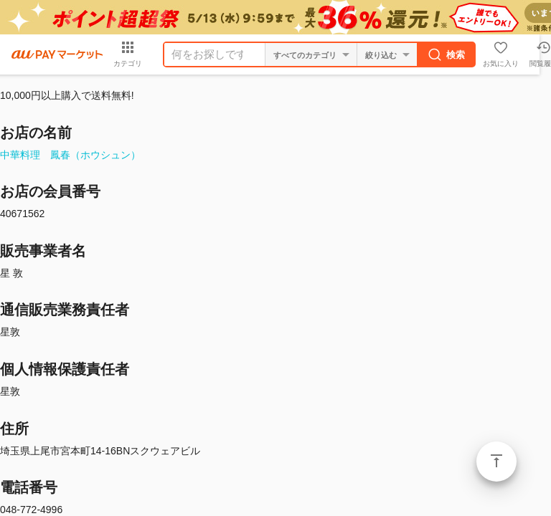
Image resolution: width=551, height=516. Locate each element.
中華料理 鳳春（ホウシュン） (70, 155)
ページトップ (496, 461)
